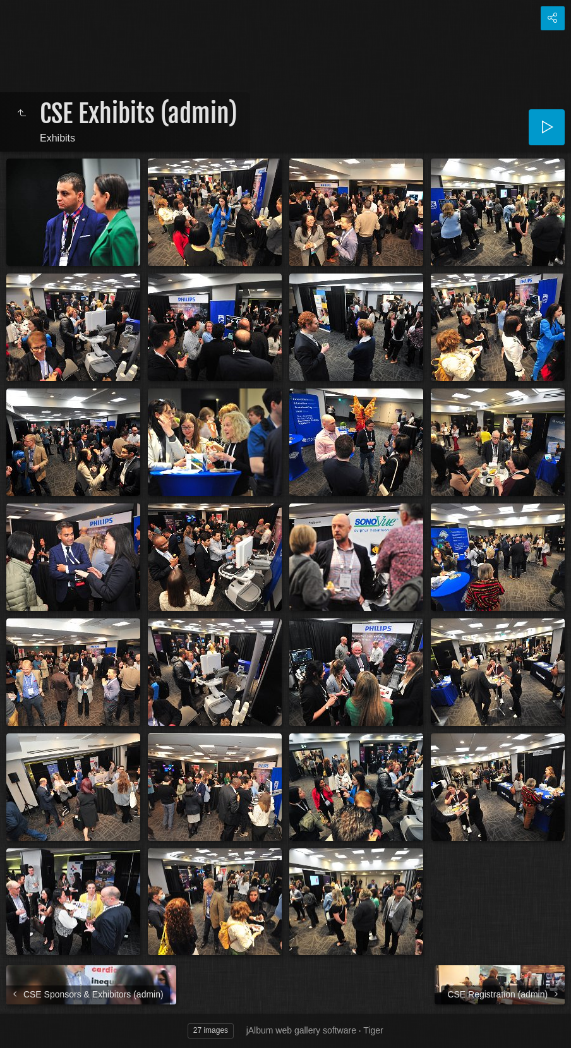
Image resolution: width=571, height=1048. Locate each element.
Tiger (373, 1030)
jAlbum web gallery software (301, 1030)
